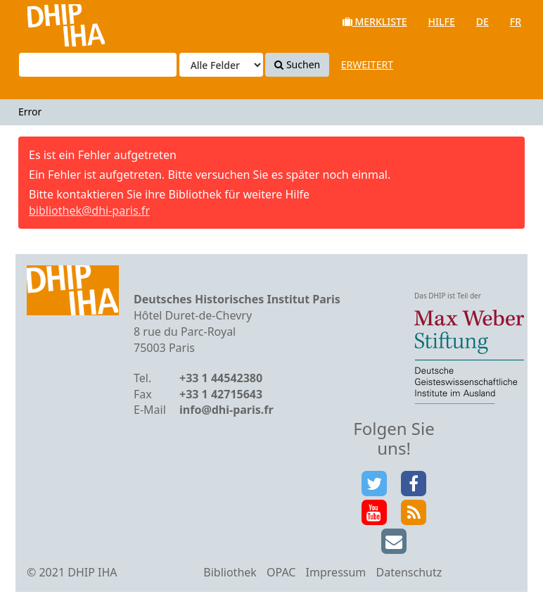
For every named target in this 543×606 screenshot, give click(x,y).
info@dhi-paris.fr (226, 409)
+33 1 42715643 (220, 394)
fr (515, 21)
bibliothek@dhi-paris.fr (89, 210)
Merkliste (375, 21)
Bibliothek (230, 572)
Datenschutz (409, 572)
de (482, 21)
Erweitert (367, 64)
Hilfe (441, 21)
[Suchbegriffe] (98, 65)
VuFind (48, 21)
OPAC (281, 572)
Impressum (336, 572)
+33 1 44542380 (220, 378)
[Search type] (221, 65)
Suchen (297, 64)
